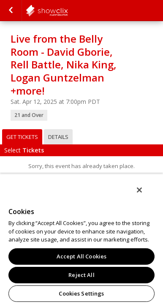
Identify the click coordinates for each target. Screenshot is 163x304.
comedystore (67, 10)
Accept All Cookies (81, 256)
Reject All (81, 275)
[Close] (145, 195)
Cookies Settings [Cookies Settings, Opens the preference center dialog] (81, 293)
